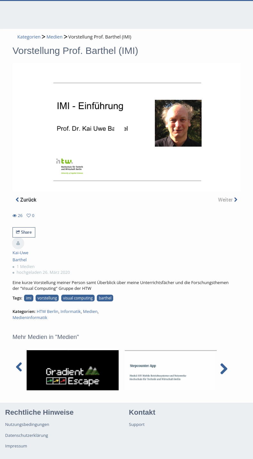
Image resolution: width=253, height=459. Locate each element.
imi (28, 297)
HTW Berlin (47, 311)
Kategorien (28, 37)
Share (24, 232)
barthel (105, 297)
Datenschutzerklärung (26, 435)
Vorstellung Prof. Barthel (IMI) (99, 37)
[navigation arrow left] (19, 367)
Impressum (16, 446)
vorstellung (47, 297)
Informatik (71, 311)
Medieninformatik (30, 317)
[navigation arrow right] (224, 369)
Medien (54, 37)
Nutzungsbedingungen (27, 424)
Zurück (26, 199)
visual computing (78, 297)
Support (137, 424)
